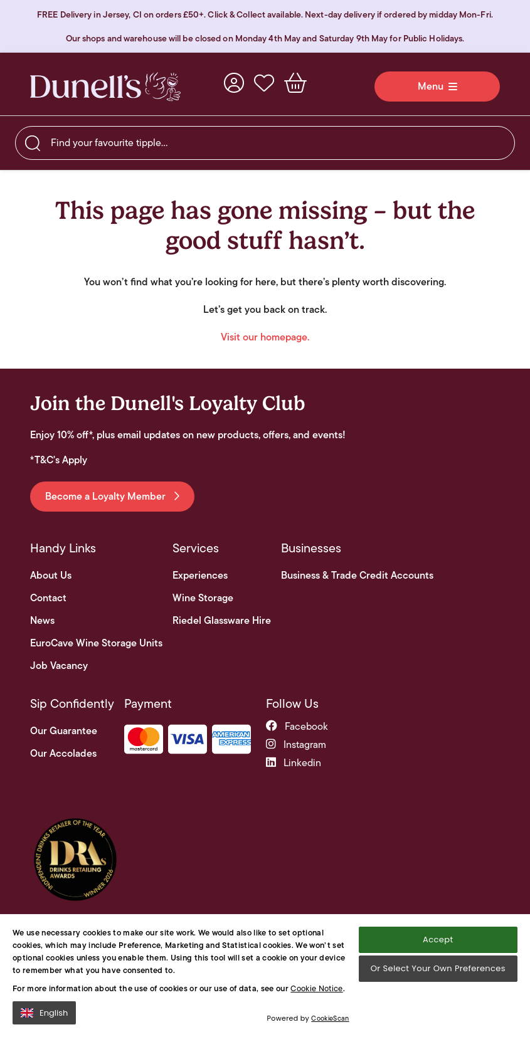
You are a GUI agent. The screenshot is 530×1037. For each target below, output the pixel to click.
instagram (296, 744)
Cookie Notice (316, 988)
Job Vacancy (59, 666)
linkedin (293, 762)
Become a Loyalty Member (112, 496)
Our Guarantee (63, 731)
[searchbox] (265, 143)
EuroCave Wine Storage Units (96, 643)
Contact (48, 598)
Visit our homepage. (265, 337)
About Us (51, 575)
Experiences (200, 575)
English (44, 1013)
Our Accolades (63, 753)
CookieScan (330, 1018)
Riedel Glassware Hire (221, 620)
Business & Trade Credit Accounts (357, 575)
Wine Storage (202, 598)
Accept (438, 939)
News (42, 620)
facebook (297, 726)
